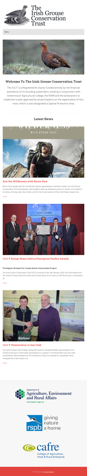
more (5, 197)
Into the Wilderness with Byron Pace (25, 181)
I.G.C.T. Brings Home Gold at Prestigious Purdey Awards (36, 258)
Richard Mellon (48, 472)
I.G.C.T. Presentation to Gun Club (22, 345)
